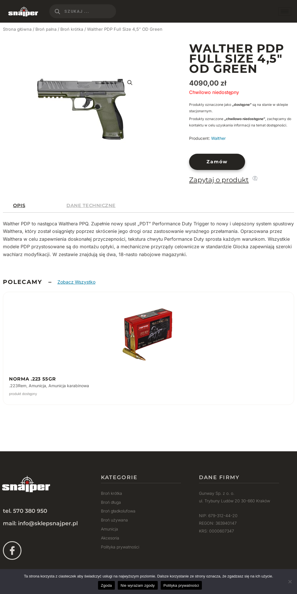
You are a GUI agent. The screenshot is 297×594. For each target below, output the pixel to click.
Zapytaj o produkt (219, 180)
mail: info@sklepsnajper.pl (40, 523)
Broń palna (47, 29)
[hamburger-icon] (284, 11)
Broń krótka (74, 29)
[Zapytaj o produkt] (255, 178)
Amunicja (37, 385)
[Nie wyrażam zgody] (290, 581)
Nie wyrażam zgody (138, 585)
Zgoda (106, 585)
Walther (218, 138)
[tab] (19, 205)
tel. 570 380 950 (25, 511)
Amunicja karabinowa (68, 385)
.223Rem (17, 385)
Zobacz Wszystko (77, 282)
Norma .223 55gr (32, 379)
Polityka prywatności (181, 585)
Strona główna (17, 29)
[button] (129, 83)
